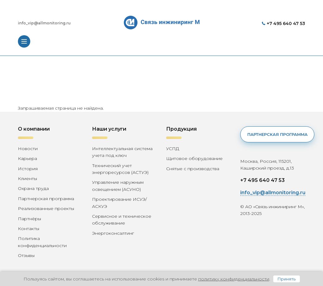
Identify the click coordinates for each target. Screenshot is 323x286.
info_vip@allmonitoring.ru (44, 23)
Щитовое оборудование (194, 158)
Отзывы (26, 255)
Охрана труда (33, 188)
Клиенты (27, 178)
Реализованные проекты (46, 208)
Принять (287, 278)
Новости (28, 148)
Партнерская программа (46, 198)
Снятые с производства (192, 168)
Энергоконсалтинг (113, 233)
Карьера (27, 158)
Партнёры (29, 218)
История (28, 168)
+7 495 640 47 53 (286, 23)
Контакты (28, 228)
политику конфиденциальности (233, 279)
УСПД (172, 148)
